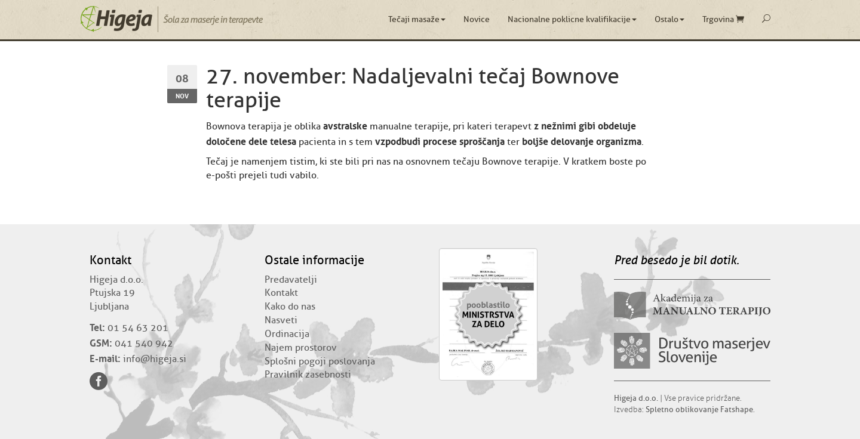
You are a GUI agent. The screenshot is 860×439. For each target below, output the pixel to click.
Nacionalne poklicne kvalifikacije (572, 19)
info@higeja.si (154, 359)
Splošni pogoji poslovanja (320, 361)
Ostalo (669, 19)
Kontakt (281, 293)
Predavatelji (291, 280)
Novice (476, 19)
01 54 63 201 (138, 328)
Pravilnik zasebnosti (308, 375)
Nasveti (281, 320)
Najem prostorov (301, 348)
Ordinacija (287, 334)
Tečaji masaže (417, 19)
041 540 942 (144, 344)
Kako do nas (290, 307)
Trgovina (723, 19)
